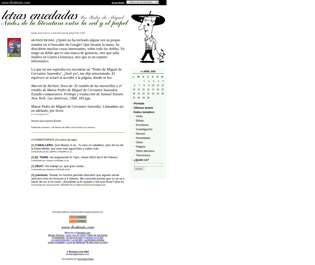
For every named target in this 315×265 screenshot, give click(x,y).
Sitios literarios (145, 151)
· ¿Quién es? (140, 159)
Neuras (140, 133)
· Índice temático (143, 112)
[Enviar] (57, 121)
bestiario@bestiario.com (77, 254)
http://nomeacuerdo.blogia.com (91, 185)
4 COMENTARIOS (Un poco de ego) (54, 139)
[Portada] (57, 212)
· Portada (138, 103)
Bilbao (140, 120)
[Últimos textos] (69, 212)
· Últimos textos (142, 107)
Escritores (142, 125)
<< (141, 71)
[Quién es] (98, 212)
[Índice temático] (85, 212)
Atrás (139, 116)
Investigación (144, 129)
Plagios (140, 146)
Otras (139, 142)
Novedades (143, 138)
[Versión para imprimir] (42, 121)
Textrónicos (143, 155)
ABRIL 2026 (149, 71)
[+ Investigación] (39, 114)
